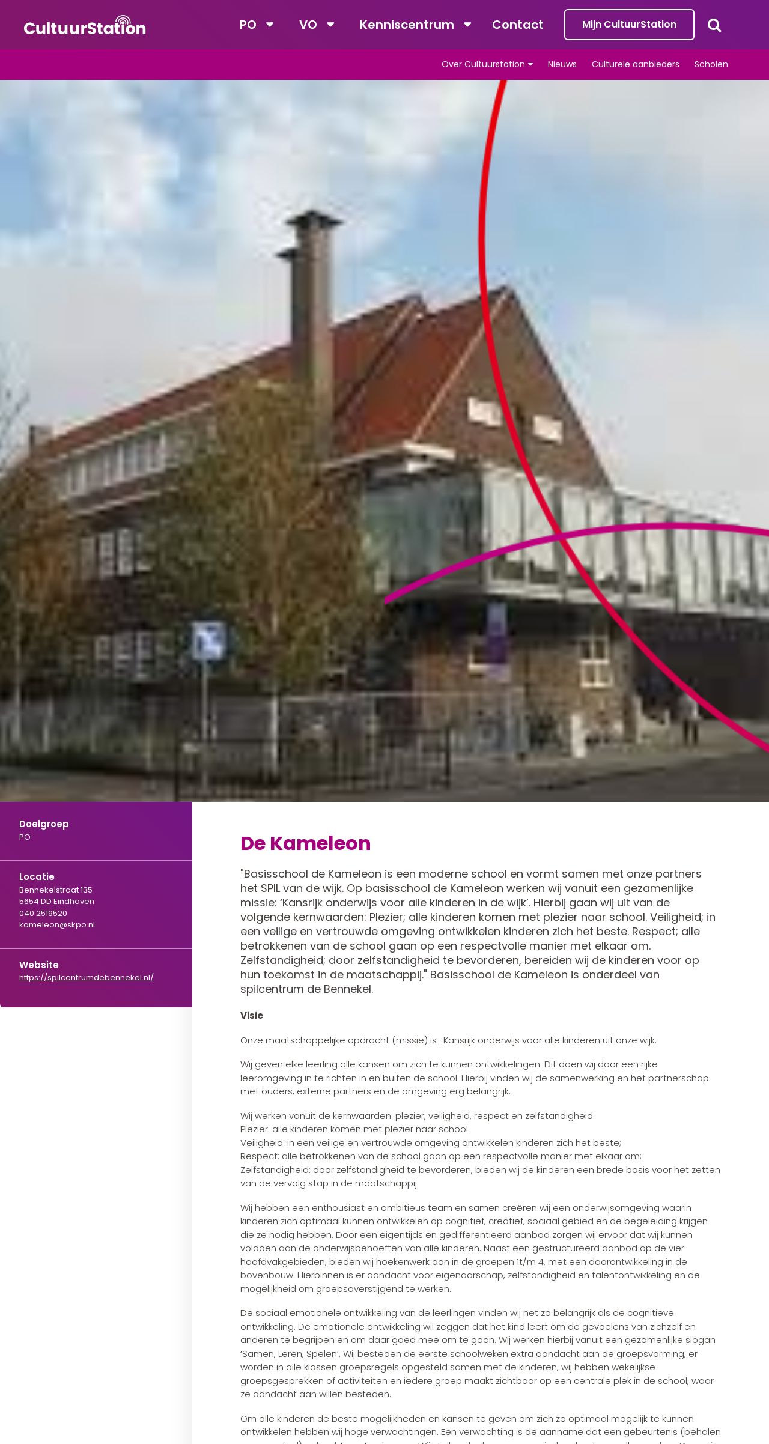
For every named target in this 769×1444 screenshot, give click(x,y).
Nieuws (562, 64)
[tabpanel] (384, 477)
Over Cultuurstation (483, 64)
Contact (518, 24)
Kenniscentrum (407, 24)
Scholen (711, 64)
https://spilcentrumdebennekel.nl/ (86, 977)
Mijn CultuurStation (629, 24)
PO (248, 24)
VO (308, 24)
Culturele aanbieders (635, 64)
